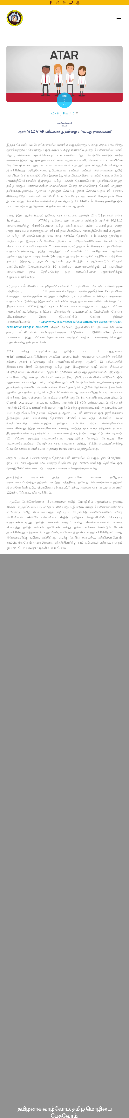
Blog (66, 113)
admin (55, 113)
